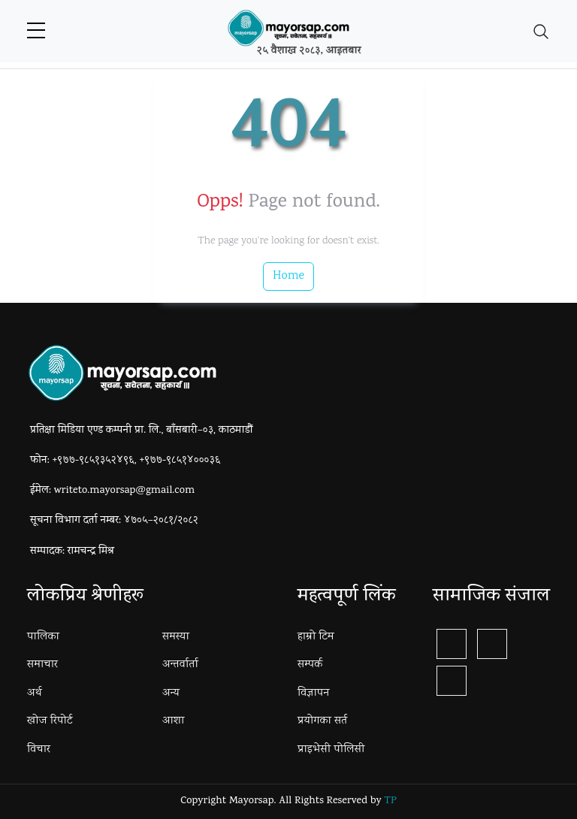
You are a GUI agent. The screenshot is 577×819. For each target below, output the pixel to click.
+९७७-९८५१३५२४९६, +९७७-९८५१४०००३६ (137, 461)
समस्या (175, 637)
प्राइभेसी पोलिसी (331, 750)
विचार (38, 750)
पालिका (43, 637)
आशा (173, 721)
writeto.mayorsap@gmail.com (124, 491)
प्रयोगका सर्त (322, 721)
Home (288, 276)
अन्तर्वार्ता (180, 665)
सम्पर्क (310, 665)
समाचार (42, 665)
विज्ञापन (313, 693)
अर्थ (34, 693)
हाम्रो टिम (316, 637)
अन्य (171, 693)
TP (390, 801)
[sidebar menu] (36, 32)
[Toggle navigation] (541, 32)
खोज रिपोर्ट (49, 721)
